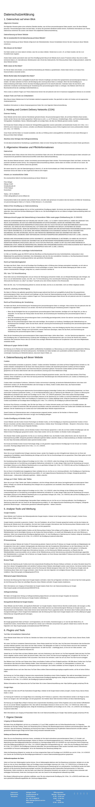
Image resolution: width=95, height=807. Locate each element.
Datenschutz (14, 794)
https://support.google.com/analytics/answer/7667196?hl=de (31, 626)
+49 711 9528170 (34, 798)
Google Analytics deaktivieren (61, 582)
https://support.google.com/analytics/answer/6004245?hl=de (21, 588)
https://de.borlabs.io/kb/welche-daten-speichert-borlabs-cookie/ (28, 440)
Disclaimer (14, 796)
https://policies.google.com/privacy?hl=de (76, 683)
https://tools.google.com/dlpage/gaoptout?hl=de (25, 572)
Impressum (14, 792)
